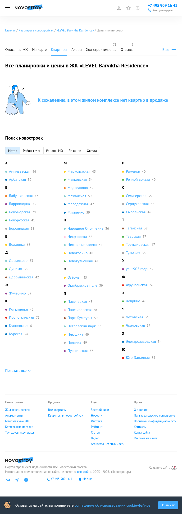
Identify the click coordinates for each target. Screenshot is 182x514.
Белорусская (19, 220)
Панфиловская (80, 309)
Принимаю (168, 505)
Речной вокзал (138, 179)
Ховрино (133, 301)
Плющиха (75, 334)
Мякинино (76, 212)
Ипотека (96, 421)
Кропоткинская (21, 317)
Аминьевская (20, 171)
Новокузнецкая (80, 261)
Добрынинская (21, 277)
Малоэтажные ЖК (17, 421)
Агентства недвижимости (107, 444)
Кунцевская (18, 325)
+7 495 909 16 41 (62, 479)
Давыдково (18, 260)
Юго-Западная (138, 357)
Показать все (16, 370)
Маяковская (77, 179)
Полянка (75, 342)
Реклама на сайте (145, 438)
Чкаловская (135, 325)
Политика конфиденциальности (155, 421)
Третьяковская (138, 244)
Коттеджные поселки (19, 427)
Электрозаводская (141, 341)
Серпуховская (137, 203)
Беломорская (20, 212)
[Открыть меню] (7, 8)
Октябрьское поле (82, 285)
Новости (96, 415)
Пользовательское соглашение (154, 415)
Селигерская (136, 195)
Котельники (18, 309)
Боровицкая (19, 228)
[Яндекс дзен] (26, 480)
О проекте (141, 410)
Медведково (78, 187)
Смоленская (136, 212)
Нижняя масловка (82, 244)
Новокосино (78, 252)
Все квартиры (57, 410)
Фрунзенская (136, 284)
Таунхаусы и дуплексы (20, 433)
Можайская (77, 195)
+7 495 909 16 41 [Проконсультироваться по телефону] (162, 5)
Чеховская (134, 317)
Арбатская (17, 179)
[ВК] (8, 480)
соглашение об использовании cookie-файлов (112, 505)
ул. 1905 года (137, 268)
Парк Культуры (80, 317)
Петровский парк (82, 326)
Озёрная (75, 277)
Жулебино (17, 293)
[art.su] (174, 467)
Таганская (134, 228)
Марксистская (79, 171)
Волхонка (17, 244)
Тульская (133, 252)
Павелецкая (77, 301)
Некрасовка (77, 236)
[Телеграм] (17, 480)
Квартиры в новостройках (65, 415)
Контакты (140, 427)
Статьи (95, 433)
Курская (15, 333)
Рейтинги (97, 427)
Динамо (15, 268)
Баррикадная (20, 203)
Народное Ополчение (86, 228)
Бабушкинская (21, 195)
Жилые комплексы (17, 410)
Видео (95, 438)
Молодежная (78, 204)
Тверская (133, 236)
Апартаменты (14, 415)
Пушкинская (78, 350)
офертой (82, 472)
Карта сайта (142, 433)
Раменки (133, 171)
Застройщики (100, 410)
